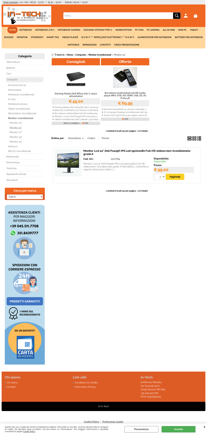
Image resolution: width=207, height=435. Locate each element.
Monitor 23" (16, 123)
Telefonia (11, 169)
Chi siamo (12, 383)
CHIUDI (204, 426)
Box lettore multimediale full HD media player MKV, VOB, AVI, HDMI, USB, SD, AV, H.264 (97, 114)
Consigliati (76, 62)
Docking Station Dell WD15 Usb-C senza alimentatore (76, 95)
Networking (12, 163)
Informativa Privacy (85, 387)
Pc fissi (133, 30)
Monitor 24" (16, 128)
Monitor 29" (16, 137)
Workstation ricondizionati (22, 114)
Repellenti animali (16, 174)
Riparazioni (82, 45)
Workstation (117, 30)
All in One (162, 30)
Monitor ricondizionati (20, 118)
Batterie (10, 68)
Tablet (187, 30)
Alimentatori (14, 90)
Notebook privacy (18, 104)
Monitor (8, 37)
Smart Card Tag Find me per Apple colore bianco (127, 116)
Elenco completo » (72, 124)
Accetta (178, 429)
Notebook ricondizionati (21, 95)
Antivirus (198, 37)
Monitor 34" (16, 142)
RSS (86, 124)
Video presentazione (119, 45)
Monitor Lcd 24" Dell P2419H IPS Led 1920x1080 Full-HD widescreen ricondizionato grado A (99, 117)
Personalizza (141, 429)
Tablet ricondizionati (19, 109)
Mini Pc (175, 30)
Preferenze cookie (113, 422)
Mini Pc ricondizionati (19, 151)
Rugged (199, 30)
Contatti (97, 45)
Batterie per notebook (175, 37)
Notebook (19, 30)
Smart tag (39, 37)
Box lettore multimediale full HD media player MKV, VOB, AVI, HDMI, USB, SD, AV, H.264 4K (125, 96)
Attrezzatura (13, 62)
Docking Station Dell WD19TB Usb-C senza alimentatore (82, 108)
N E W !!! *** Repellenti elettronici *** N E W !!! (94, 37)
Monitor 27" (16, 133)
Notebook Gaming (63, 30)
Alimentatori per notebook (141, 37)
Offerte (125, 62)
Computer (12, 80)
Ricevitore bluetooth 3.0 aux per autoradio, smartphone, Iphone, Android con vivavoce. (145, 110)
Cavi (8, 74)
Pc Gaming (146, 30)
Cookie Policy (29, 431)
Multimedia (12, 157)
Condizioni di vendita (86, 383)
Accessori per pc (17, 86)
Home (6, 30)
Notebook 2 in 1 (39, 30)
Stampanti (23, 37)
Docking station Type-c (91, 30)
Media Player (56, 37)
